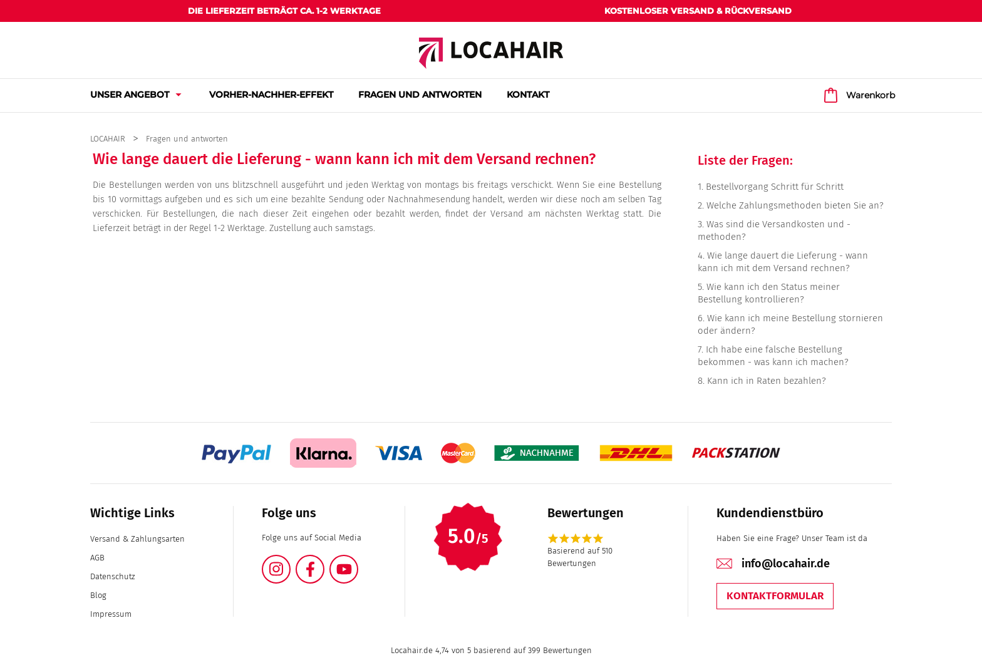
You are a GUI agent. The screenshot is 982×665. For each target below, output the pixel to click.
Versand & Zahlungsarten (137, 539)
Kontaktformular (775, 595)
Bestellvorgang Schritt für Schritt (775, 186)
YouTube (357, 562)
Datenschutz (112, 576)
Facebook (323, 562)
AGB (97, 557)
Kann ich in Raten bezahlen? (766, 380)
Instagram (290, 562)
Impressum (111, 614)
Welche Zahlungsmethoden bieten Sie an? (795, 205)
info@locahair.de (786, 563)
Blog (98, 595)
